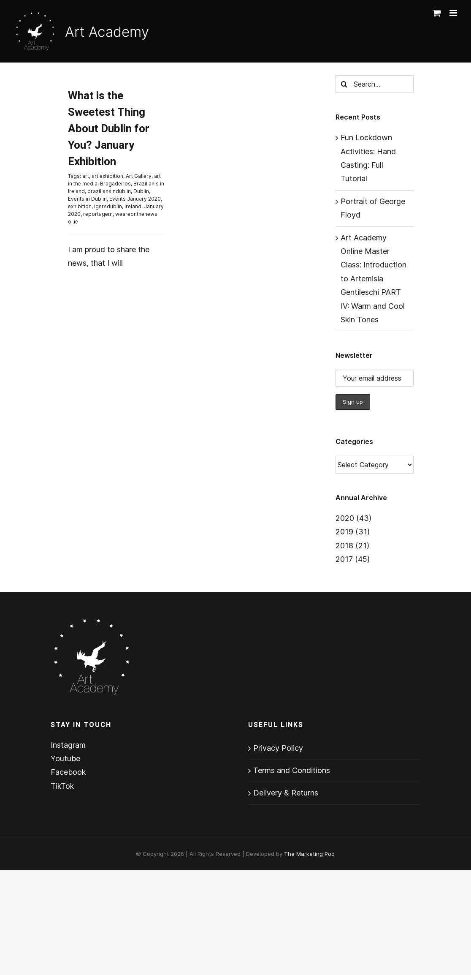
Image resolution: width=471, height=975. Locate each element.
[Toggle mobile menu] (453, 12)
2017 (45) (353, 559)
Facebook (68, 772)
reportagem (98, 214)
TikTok (62, 786)
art (85, 176)
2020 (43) (353, 518)
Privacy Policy (278, 748)
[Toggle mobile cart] (437, 12)
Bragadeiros (115, 183)
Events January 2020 (135, 199)
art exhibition (107, 176)
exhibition (80, 206)
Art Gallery (139, 176)
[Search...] (375, 84)
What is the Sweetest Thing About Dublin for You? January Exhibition (108, 129)
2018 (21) (352, 545)
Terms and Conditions (291, 770)
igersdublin (108, 206)
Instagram (68, 745)
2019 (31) (353, 531)
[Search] (344, 84)
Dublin (141, 191)
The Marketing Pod (309, 853)
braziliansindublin (109, 191)
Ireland (133, 206)
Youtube (65, 758)
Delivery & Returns (285, 792)
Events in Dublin (87, 199)
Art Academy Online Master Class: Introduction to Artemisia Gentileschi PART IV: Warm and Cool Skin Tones (373, 278)
